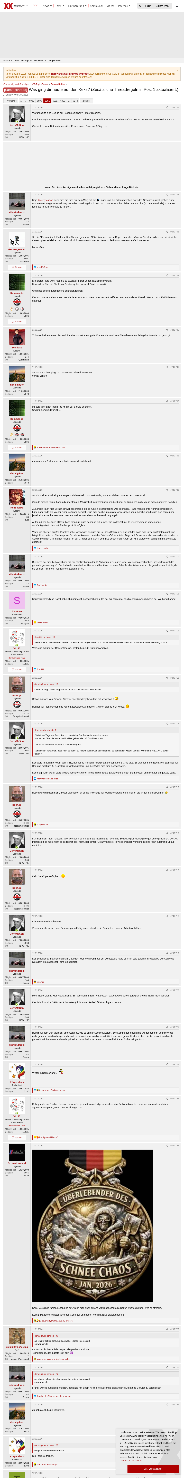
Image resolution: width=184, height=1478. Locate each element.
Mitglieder (39, 60)
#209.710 (174, 556)
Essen (26, 224)
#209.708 (174, 456)
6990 (39, 101)
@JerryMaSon (45, 200)
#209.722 (174, 1064)
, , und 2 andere (56, 1320)
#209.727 (174, 1404)
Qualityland (24, 360)
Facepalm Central (21, 716)
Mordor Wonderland (20, 1359)
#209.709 (174, 490)
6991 (47, 101)
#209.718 (174, 916)
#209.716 (174, 833)
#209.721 (174, 1027)
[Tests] (58, 5)
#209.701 (174, 107)
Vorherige (12, 101)
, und (53, 1358)
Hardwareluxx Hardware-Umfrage (70, 73)
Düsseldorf (24, 261)
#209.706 (174, 367)
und (51, 447)
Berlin (26, 1175)
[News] (45, 5)
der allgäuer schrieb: (44, 684)
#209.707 (174, 401)
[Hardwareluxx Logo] (21, 6)
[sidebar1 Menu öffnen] (177, 6)
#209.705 (174, 330)
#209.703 (174, 232)
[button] (52, 5)
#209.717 (174, 870)
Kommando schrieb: (44, 730)
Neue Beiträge (22, 60)
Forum (6, 60)
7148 (75, 101)
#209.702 (174, 194)
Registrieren (55, 60)
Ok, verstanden (153, 1468)
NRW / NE (24, 137)
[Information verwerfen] (177, 70)
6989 (31, 101)
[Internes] (122, 5)
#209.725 (174, 1329)
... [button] (25, 101)
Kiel (27, 520)
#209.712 (174, 631)
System (18, 267)
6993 (62, 101)
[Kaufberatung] (75, 5)
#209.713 (174, 678)
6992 (55, 101)
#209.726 (174, 1367)
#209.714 (174, 723)
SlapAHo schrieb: (42, 637)
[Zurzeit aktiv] (16, 122)
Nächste (85, 101)
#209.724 (174, 1145)
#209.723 (174, 1099)
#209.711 (174, 594)
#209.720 (174, 990)
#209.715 (174, 787)
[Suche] (140, 6)
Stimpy (9, 95)
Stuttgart (25, 623)
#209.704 (174, 275)
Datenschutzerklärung (131, 1460)
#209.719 (174, 953)
